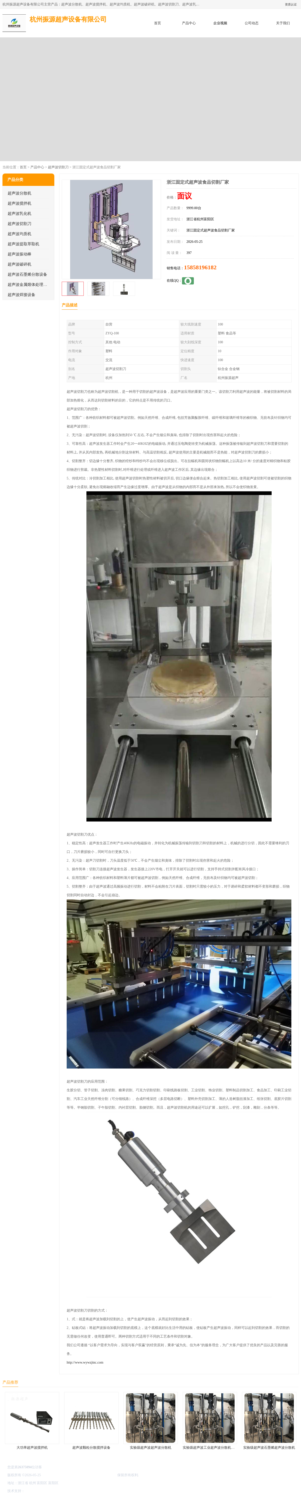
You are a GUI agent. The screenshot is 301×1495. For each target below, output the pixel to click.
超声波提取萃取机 (23, 244)
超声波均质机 (19, 234)
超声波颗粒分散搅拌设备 (91, 1447)
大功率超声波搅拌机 (32, 1447)
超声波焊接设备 (21, 295)
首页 (157, 23)
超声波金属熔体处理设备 (29, 284)
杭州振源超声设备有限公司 (95, 1475)
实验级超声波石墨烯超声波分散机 (269, 1447)
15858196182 (200, 267)
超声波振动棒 (19, 254)
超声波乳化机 (19, 213)
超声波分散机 (19, 193)
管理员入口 (67, 1491)
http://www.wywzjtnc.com (85, 1362)
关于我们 (283, 23)
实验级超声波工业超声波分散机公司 (210, 1447)
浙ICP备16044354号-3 (57, 1475)
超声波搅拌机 (19, 203)
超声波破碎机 (19, 264)
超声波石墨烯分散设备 (27, 274)
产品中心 (189, 23)
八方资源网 (34, 1491)
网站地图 (83, 1491)
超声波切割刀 (58, 167)
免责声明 (51, 1491)
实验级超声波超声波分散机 (150, 1447)
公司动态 (252, 23)
